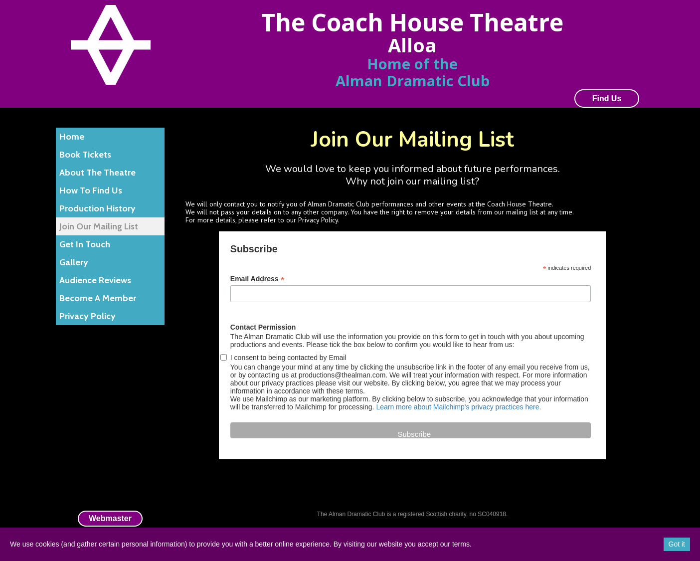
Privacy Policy (87, 316)
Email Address (257, 279)
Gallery (73, 262)
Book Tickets (85, 154)
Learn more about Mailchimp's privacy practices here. (458, 407)
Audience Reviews (95, 280)
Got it (677, 544)
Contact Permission (263, 327)
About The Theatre (97, 172)
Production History (97, 208)
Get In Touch (84, 244)
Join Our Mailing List (98, 226)
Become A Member (97, 298)
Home (71, 136)
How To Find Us (90, 190)
